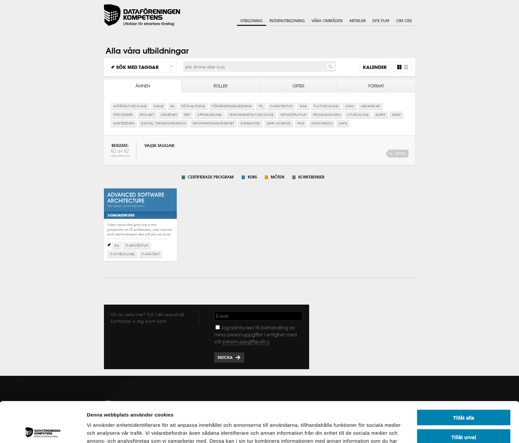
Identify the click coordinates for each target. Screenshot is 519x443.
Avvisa (464, 415)
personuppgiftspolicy (246, 342)
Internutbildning (287, 20)
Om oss (404, 20)
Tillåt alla (463, 377)
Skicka (225, 357)
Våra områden (327, 20)
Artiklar (357, 20)
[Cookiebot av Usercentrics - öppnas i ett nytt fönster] (43, 430)
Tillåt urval (463, 396)
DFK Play (381, 20)
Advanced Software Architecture (140, 219)
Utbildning (251, 20)
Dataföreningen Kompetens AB (142, 15)
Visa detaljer (359, 430)
